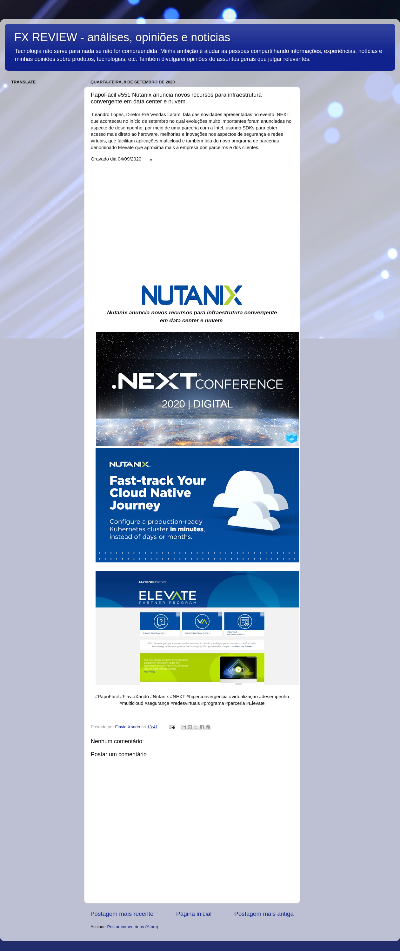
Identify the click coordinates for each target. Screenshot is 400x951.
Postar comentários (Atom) (132, 926)
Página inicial (193, 913)
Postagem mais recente (121, 913)
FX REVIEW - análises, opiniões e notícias (122, 37)
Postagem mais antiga (264, 913)
